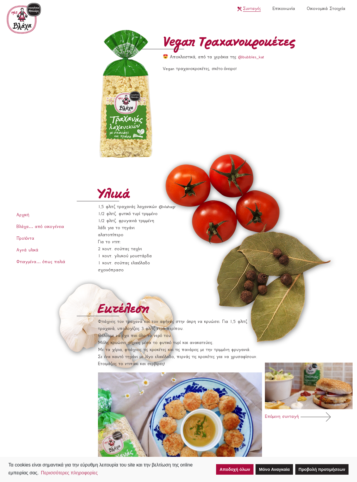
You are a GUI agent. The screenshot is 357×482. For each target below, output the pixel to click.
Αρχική (22, 215)
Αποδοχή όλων (235, 469)
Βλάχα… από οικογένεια (40, 227)
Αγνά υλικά (27, 250)
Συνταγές (252, 9)
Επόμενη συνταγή (309, 391)
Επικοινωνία (284, 9)
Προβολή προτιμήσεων (322, 469)
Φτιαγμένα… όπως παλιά (40, 262)
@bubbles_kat (251, 57)
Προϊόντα (25, 239)
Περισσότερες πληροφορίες (69, 472)
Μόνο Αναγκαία (274, 469)
